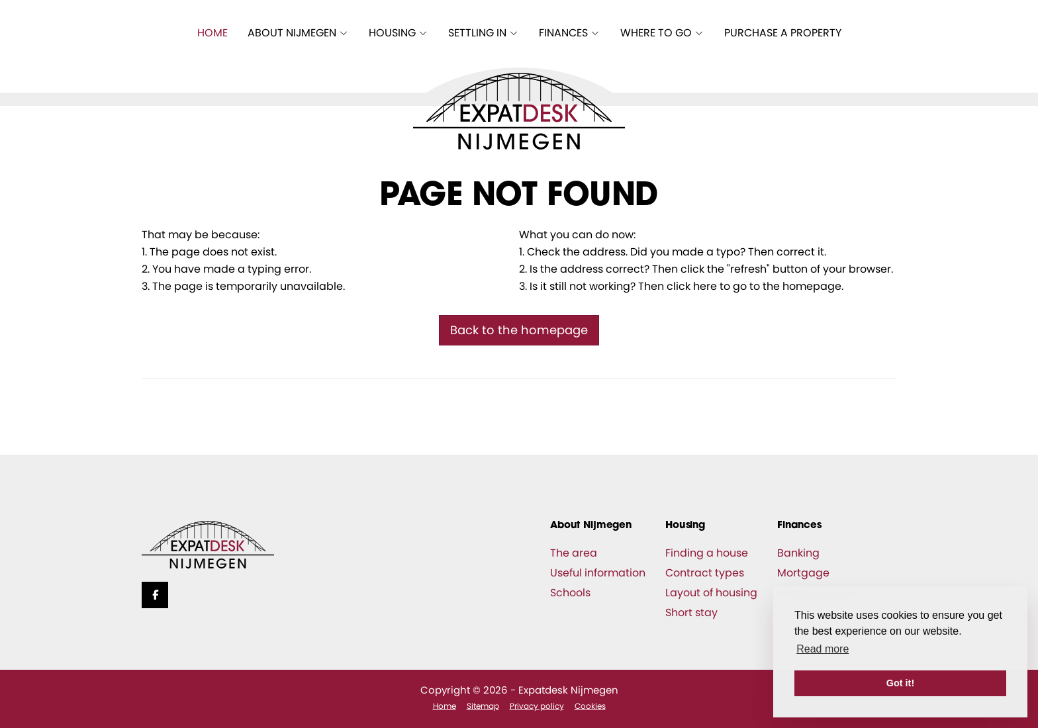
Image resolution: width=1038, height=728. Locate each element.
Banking (798, 553)
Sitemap (483, 705)
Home (212, 32)
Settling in (483, 32)
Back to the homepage (519, 330)
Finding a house (706, 553)
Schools (570, 592)
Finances (569, 32)
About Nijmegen (298, 32)
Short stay (691, 612)
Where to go (662, 32)
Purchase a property (782, 32)
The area (573, 553)
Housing (398, 32)
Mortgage (803, 572)
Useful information (597, 572)
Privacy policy (537, 705)
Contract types (704, 572)
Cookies (590, 705)
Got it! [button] (900, 683)
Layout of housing (711, 592)
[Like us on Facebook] (155, 595)
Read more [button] (822, 649)
